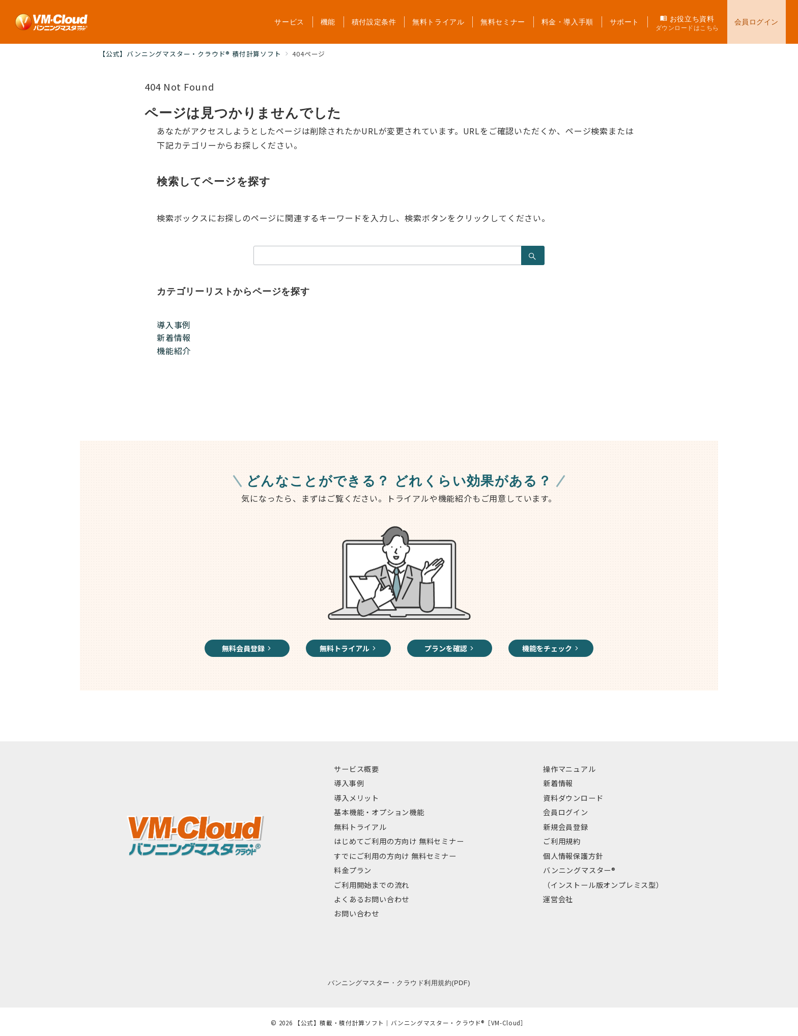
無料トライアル (360, 827)
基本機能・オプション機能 (379, 812)
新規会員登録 (565, 827)
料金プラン (353, 870)
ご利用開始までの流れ (371, 885)
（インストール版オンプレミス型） (603, 885)
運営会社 (558, 899)
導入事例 (174, 325)
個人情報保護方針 (573, 856)
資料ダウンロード (573, 798)
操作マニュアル (569, 769)
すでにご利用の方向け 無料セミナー (395, 856)
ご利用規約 (562, 841)
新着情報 (174, 337)
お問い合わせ (356, 913)
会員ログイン (565, 812)
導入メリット (356, 798)
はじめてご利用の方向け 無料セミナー (399, 841)
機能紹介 (174, 350)
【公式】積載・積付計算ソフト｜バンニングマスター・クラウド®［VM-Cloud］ (410, 1023)
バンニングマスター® (579, 870)
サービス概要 (356, 769)
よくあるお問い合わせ (371, 899)
